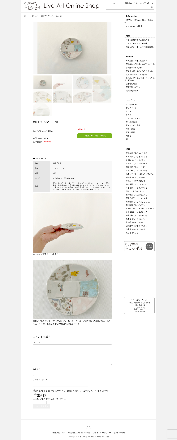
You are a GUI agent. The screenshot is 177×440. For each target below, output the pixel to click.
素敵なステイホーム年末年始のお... (140, 47)
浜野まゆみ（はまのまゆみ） (137, 212)
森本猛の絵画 (131, 83)
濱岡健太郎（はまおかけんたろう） (140, 208)
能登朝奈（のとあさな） (136, 205)
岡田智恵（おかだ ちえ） (136, 167)
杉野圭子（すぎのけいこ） (136, 181)
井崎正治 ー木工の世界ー (136, 60)
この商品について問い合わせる (94, 135)
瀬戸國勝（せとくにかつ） (136, 184)
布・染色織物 (131, 122)
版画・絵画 (130, 132)
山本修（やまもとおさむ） (136, 229)
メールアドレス (39, 380)
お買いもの (34, 16)
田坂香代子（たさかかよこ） (137, 187)
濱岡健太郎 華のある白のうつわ (139, 71)
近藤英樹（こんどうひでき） (137, 170)
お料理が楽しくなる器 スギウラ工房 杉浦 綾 (139, 79)
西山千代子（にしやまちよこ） (138, 198)
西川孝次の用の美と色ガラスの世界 (140, 64)
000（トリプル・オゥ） (135, 191)
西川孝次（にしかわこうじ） (137, 194)
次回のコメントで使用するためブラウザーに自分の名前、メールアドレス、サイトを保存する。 (71, 391)
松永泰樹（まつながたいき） (137, 215)
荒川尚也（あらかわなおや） (137, 153)
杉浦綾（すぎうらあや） (136, 177)
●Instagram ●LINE (134, 26)
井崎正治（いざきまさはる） (137, 156)
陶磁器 (128, 135)
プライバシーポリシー (102, 432)
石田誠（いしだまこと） (136, 160)
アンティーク (131, 108)
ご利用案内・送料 (130, 3)
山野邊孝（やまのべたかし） (137, 226)
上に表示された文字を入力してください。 (50, 399)
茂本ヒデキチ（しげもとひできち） (140, 174)
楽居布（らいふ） (133, 232)
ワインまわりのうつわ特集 (136, 43)
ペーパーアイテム (133, 118)
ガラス (128, 111)
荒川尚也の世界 (132, 90)
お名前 (35, 369)
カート (115, 3)
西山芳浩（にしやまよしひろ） (138, 201)
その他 (128, 115)
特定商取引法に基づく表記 (79, 432)
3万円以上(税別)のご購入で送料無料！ (138, 21)
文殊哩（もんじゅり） (135, 222)
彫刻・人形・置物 (133, 125)
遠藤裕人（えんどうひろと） (137, 163)
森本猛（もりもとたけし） (136, 219)
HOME (25, 16)
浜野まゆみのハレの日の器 (136, 74)
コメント (36, 342)
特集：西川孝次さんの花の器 (137, 40)
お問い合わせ (147, 3)
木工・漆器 (130, 129)
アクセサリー (131, 104)
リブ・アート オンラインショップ (32, 6)
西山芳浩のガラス (133, 87)
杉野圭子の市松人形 (134, 67)
